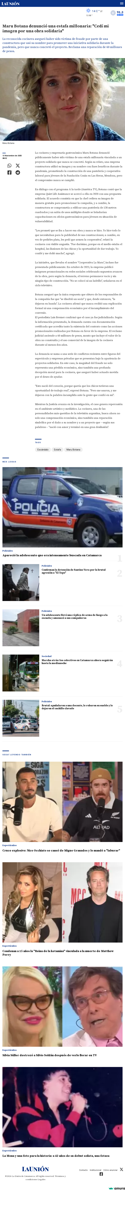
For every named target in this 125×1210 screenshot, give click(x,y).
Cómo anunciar (110, 1170)
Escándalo (43, 449)
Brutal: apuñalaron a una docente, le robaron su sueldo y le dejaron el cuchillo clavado (77, 707)
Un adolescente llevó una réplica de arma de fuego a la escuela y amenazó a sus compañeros (75, 617)
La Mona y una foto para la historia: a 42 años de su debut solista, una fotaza (55, 1156)
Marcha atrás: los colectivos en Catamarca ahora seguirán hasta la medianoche (77, 662)
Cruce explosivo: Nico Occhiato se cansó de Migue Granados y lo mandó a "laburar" (61, 850)
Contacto (83, 1170)
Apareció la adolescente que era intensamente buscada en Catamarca (52, 555)
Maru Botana (73, 449)
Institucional (95, 1170)
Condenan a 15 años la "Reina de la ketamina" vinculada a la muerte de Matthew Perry (58, 953)
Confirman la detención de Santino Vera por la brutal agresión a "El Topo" (74, 571)
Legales (41, 1179)
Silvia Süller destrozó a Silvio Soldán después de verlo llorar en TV (49, 1055)
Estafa (57, 449)
